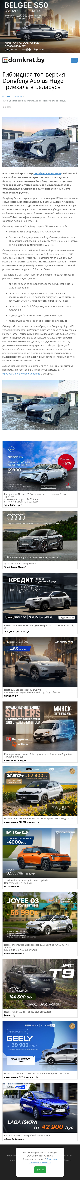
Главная (6, 96)
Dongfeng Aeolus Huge (47, 173)
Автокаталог (67, 1155)
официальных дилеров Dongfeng (21, 373)
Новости (18, 96)
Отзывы (67, 1160)
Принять (40, 1169)
